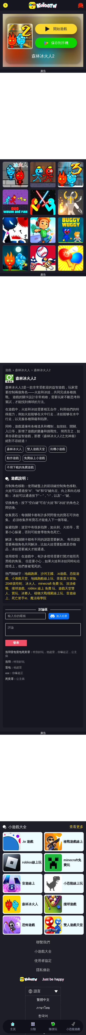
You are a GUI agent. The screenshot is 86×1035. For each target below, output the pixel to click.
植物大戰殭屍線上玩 (48, 593)
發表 (16, 642)
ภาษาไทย (43, 1008)
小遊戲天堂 (20, 578)
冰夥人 (26, 593)
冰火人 (30, 583)
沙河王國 (47, 573)
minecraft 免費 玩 (50, 583)
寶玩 (15, 593)
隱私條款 (43, 970)
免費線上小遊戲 (34, 458)
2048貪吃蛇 (13, 583)
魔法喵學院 (38, 598)
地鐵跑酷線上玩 (42, 578)
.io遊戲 (62, 573)
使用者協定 (43, 960)
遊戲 (8, 370)
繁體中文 (43, 1000)
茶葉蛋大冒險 (66, 578)
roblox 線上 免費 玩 (41, 588)
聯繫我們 (43, 942)
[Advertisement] (43, 116)
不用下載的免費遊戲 (20, 467)
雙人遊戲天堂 (36, 449)
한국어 (43, 1016)
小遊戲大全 (43, 951)
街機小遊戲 (57, 449)
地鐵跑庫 (31, 573)
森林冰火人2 (42, 370)
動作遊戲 (13, 458)
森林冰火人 (22, 370)
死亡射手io (19, 598)
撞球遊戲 (18, 588)
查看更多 (76, 826)
